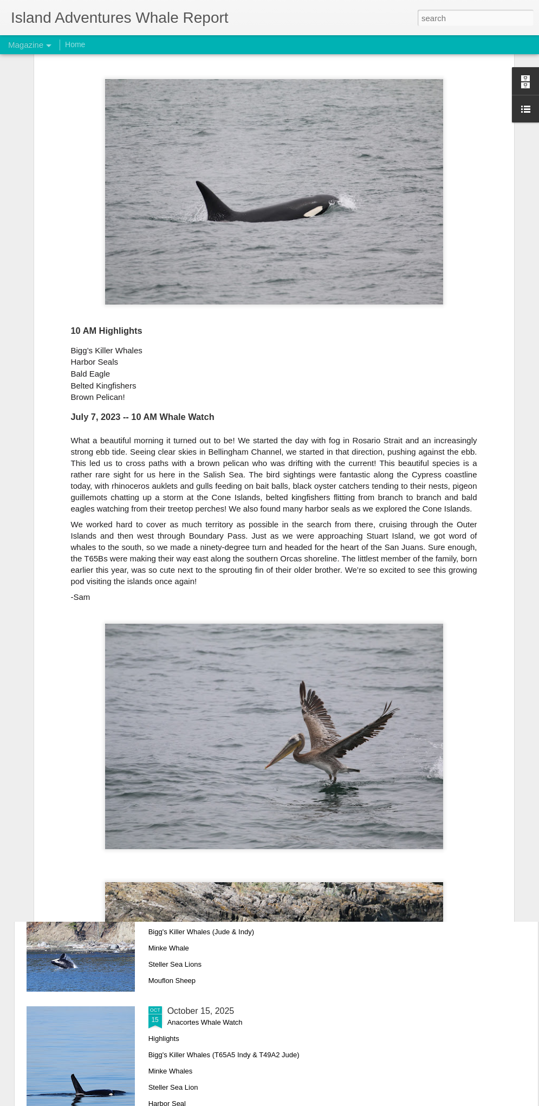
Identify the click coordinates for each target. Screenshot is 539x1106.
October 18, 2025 (201, 764)
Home (75, 44)
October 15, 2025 (201, 1011)
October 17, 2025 (201, 887)
